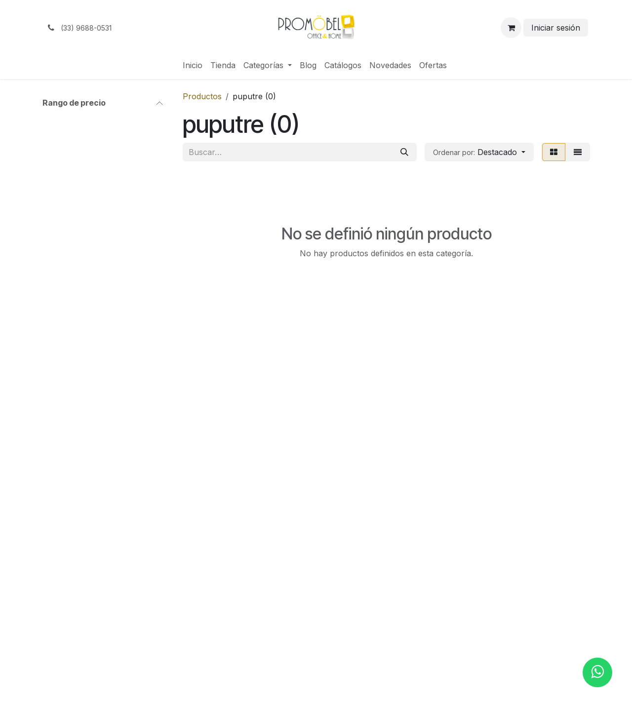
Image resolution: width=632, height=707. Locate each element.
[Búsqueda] (404, 152)
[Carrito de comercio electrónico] (511, 27)
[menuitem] (192, 65)
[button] (479, 152)
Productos (202, 96)
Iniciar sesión (555, 28)
